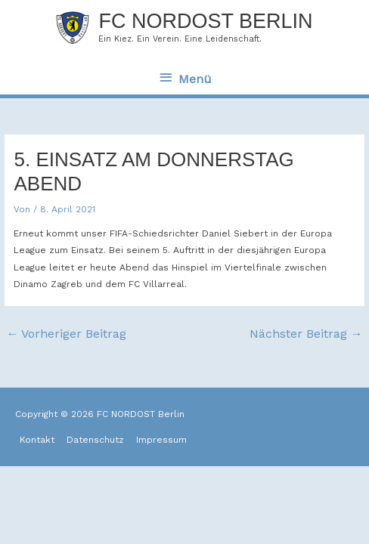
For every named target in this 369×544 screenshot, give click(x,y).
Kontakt (37, 439)
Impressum (161, 439)
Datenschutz (95, 439)
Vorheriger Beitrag (66, 333)
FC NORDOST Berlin (205, 21)
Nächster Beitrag (306, 333)
